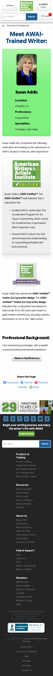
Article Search (22, 492)
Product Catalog (24, 461)
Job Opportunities (24, 597)
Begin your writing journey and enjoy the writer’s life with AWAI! (26, 429)
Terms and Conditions (26, 651)
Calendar (20, 593)
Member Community (25, 589)
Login (18, 604)
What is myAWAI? (24, 569)
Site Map (26, 661)
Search (31, 16)
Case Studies (22, 538)
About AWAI (21, 520)
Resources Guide (24, 489)
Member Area (22, 582)
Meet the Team (23, 531)
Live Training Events (25, 472)
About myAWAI (23, 585)
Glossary (20, 507)
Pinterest (43, 382)
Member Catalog (24, 600)
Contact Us (21, 558)
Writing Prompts (23, 504)
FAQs (18, 562)
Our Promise (21, 523)
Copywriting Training (25, 465)
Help (18, 554)
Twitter (28, 382)
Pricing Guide (22, 496)
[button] (10, 6)
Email (36, 387)
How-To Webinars (24, 500)
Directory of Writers (25, 542)
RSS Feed (26, 665)
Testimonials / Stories (26, 534)
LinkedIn (22, 387)
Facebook (12, 382)
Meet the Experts (24, 527)
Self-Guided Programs (26, 469)
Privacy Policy (26, 647)
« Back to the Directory (26, 358)
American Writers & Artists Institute (35, 640)
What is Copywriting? (26, 565)
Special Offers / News (26, 476)
